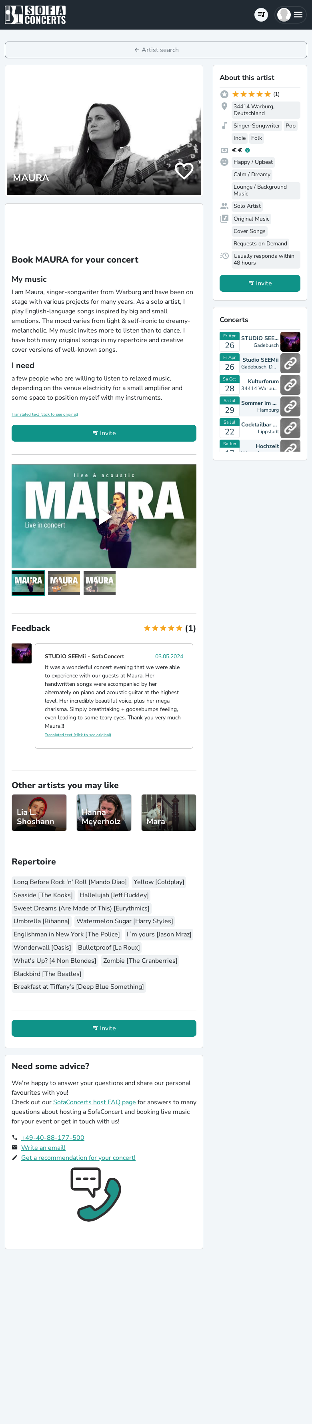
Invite (108, 433)
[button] (290, 15)
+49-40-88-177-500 (52, 1137)
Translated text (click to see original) (45, 414)
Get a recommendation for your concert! (78, 1157)
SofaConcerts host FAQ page (94, 1102)
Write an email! (43, 1147)
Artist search (160, 50)
